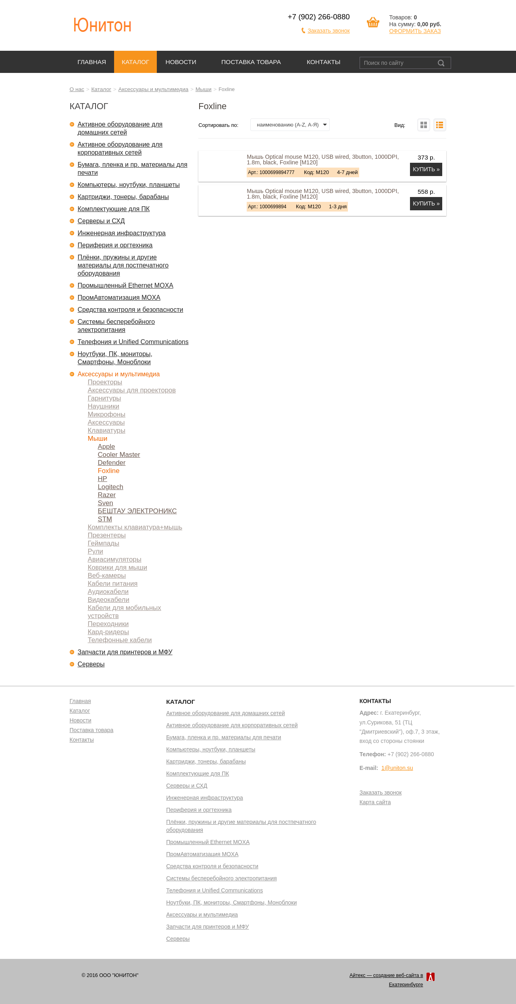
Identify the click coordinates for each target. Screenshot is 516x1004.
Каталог (135, 61)
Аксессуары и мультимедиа (154, 89)
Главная (91, 61)
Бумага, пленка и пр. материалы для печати (132, 168)
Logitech (110, 487)
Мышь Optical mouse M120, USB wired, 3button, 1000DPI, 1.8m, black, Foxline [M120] (323, 160)
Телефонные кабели (120, 640)
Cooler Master (119, 454)
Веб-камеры (107, 575)
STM (105, 519)
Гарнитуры (104, 398)
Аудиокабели (108, 591)
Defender (112, 463)
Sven (105, 503)
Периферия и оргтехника (115, 245)
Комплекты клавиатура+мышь (135, 527)
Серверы (91, 664)
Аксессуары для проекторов (132, 390)
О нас (77, 89)
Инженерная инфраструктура (122, 233)
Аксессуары (106, 422)
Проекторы (105, 382)
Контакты (324, 61)
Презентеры (107, 535)
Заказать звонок (329, 30)
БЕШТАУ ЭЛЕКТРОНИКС (137, 511)
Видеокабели (108, 600)
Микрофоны (107, 414)
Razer (107, 495)
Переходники (108, 624)
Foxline (109, 471)
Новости (180, 61)
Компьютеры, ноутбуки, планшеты (129, 184)
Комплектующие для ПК (114, 208)
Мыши (204, 89)
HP (102, 479)
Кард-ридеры (108, 632)
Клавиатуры (106, 430)
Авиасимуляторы (114, 559)
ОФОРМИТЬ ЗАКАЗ (415, 31)
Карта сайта (375, 802)
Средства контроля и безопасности (130, 309)
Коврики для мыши (118, 567)
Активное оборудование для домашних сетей (120, 128)
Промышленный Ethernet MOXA (125, 285)
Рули (95, 551)
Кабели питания (113, 583)
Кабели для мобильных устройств (124, 612)
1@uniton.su (397, 768)
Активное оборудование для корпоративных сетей (120, 148)
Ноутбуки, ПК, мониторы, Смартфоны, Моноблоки (115, 358)
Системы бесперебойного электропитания (116, 325)
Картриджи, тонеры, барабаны (123, 196)
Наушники (103, 406)
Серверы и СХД (101, 221)
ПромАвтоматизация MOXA (119, 297)
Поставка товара (251, 61)
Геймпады (103, 543)
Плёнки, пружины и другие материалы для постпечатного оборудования (123, 265)
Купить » (426, 169)
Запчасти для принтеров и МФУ (125, 652)
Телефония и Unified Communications (133, 341)
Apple (106, 446)
